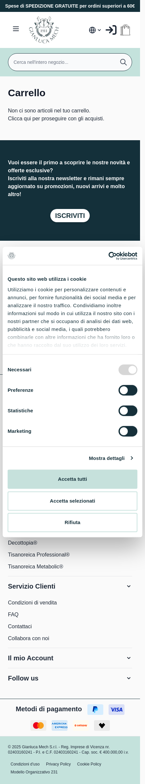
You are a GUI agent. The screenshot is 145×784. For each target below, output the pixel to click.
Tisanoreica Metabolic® (35, 566)
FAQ (13, 614)
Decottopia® (22, 543)
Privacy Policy (58, 764)
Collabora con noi (28, 638)
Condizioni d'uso (25, 764)
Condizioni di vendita (32, 602)
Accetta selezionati (72, 501)
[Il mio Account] (111, 30)
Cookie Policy (89, 764)
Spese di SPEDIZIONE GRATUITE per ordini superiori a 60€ (70, 6)
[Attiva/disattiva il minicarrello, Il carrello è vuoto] (125, 30)
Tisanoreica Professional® (39, 554)
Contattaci (20, 626)
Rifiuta (72, 522)
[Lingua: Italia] (95, 30)
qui (27, 118)
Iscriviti (70, 215)
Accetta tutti (72, 479)
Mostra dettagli (106, 458)
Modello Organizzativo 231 (34, 772)
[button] (70, 586)
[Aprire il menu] (16, 29)
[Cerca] (123, 62)
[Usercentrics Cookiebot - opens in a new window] (108, 256)
